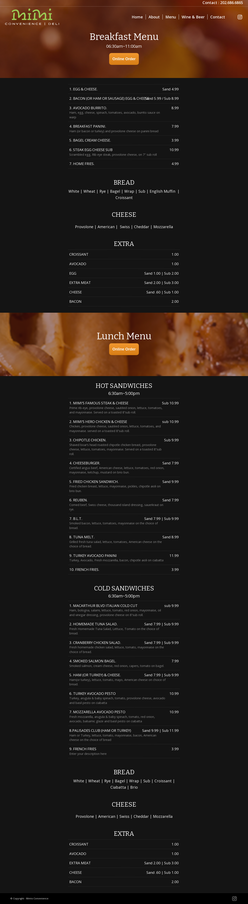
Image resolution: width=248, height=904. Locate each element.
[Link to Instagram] (240, 17)
